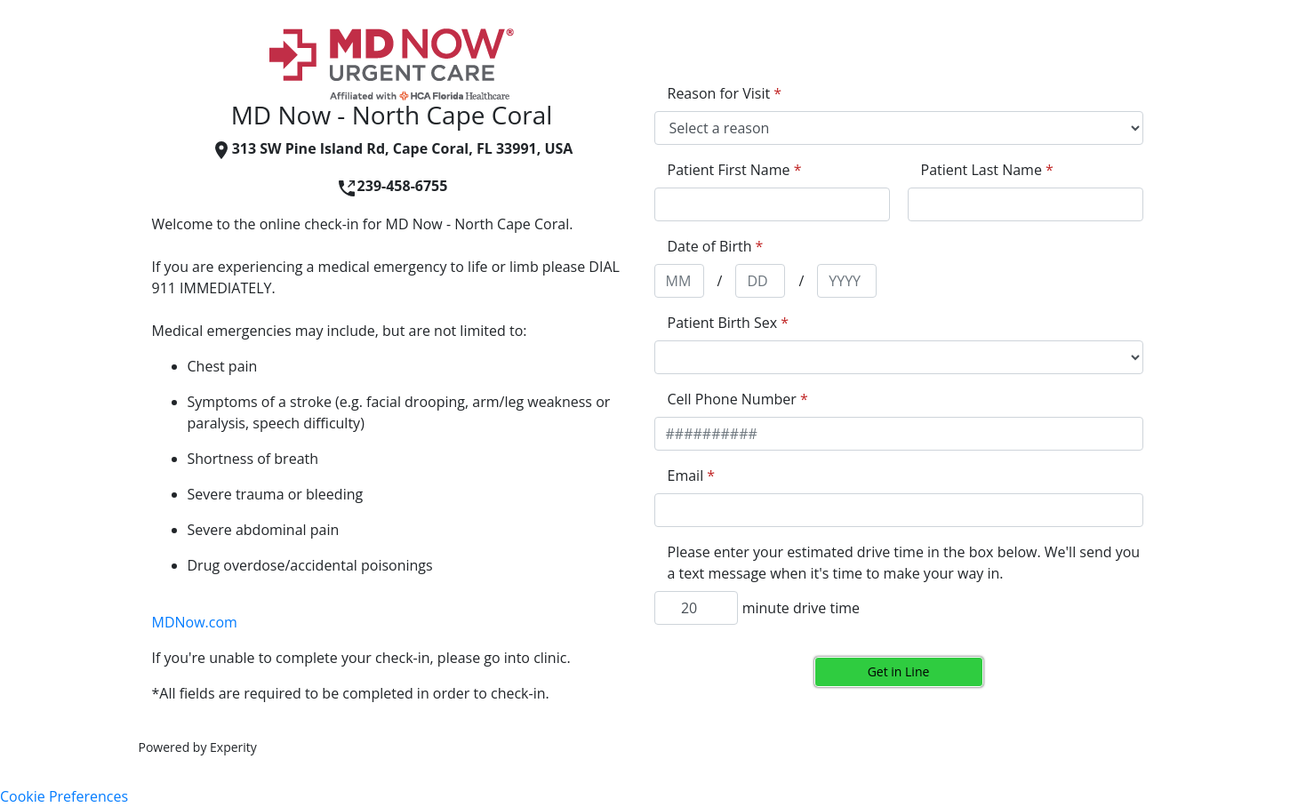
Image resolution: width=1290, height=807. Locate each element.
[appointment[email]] (898, 510)
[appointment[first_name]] (772, 204)
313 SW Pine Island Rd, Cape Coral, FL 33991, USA (392, 148)
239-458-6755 (392, 186)
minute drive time (801, 608)
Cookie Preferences (64, 796)
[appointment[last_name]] (1025, 204)
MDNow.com (194, 622)
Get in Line (899, 671)
